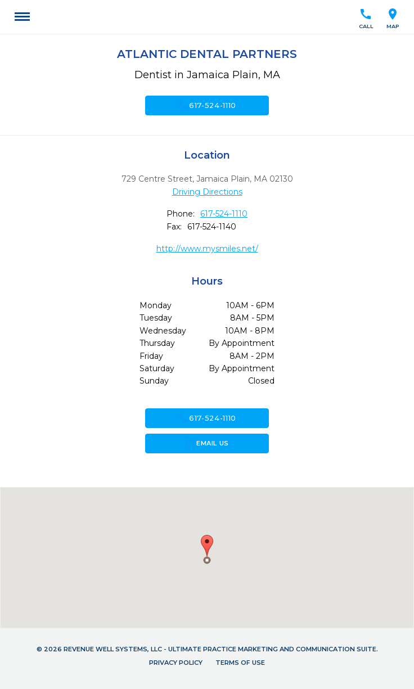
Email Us (206, 443)
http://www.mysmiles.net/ (207, 249)
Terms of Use (240, 663)
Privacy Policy (175, 663)
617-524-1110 (207, 105)
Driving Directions (207, 192)
